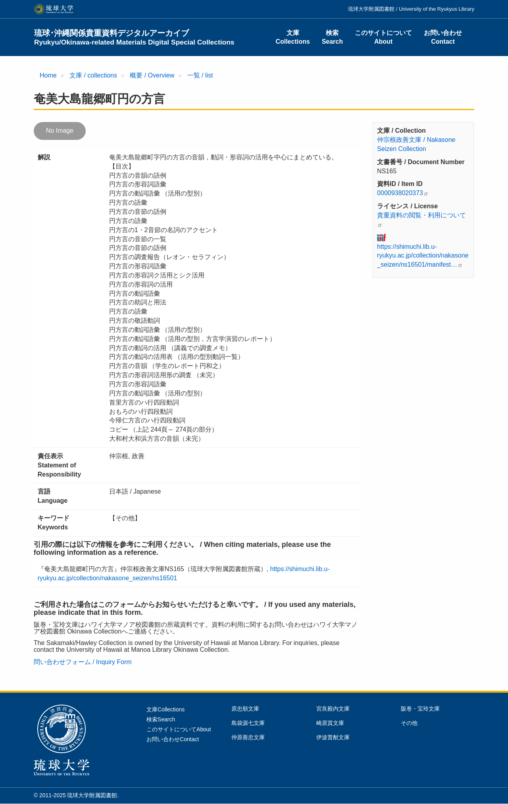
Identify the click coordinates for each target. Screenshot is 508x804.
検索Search (332, 37)
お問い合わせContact (443, 37)
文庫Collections (292, 37)
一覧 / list (200, 75)
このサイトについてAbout (383, 37)
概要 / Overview (152, 75)
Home (48, 75)
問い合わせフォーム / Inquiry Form (83, 662)
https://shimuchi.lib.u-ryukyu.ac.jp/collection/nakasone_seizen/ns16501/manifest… (422, 255)
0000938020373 (400, 193)
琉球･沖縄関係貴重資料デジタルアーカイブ (134, 37)
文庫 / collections (93, 75)
